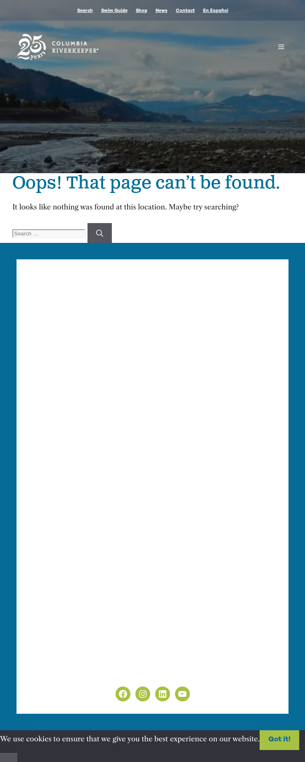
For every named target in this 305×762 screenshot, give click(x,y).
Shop (141, 11)
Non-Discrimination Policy (73, 673)
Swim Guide (114, 11)
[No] (8, 757)
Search (85, 11)
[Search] (99, 233)
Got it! (279, 739)
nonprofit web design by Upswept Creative (198, 519)
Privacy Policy (52, 662)
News (162, 11)
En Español (215, 11)
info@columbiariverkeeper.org (122, 358)
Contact (185, 11)
